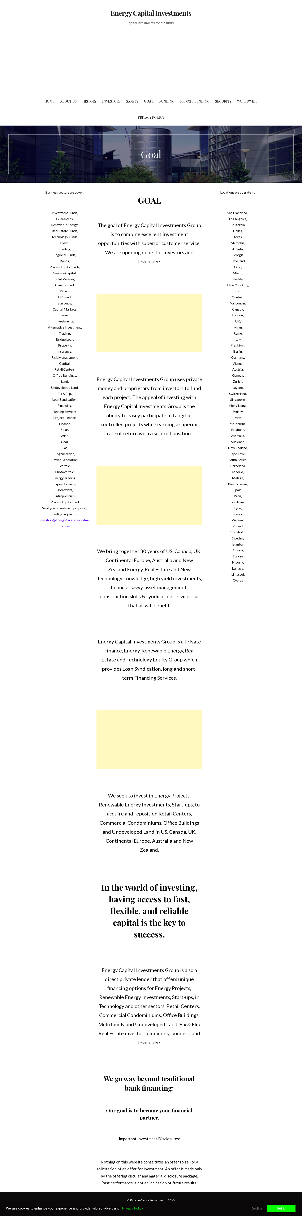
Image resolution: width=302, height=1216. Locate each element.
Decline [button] (256, 1208)
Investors (111, 101)
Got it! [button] (281, 1208)
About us (68, 101)
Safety (132, 101)
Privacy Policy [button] (132, 1208)
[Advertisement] (151, 62)
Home (49, 101)
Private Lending (195, 101)
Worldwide (247, 101)
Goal (149, 101)
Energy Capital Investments (151, 12)
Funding (166, 101)
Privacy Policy (151, 117)
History (89, 101)
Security (223, 101)
